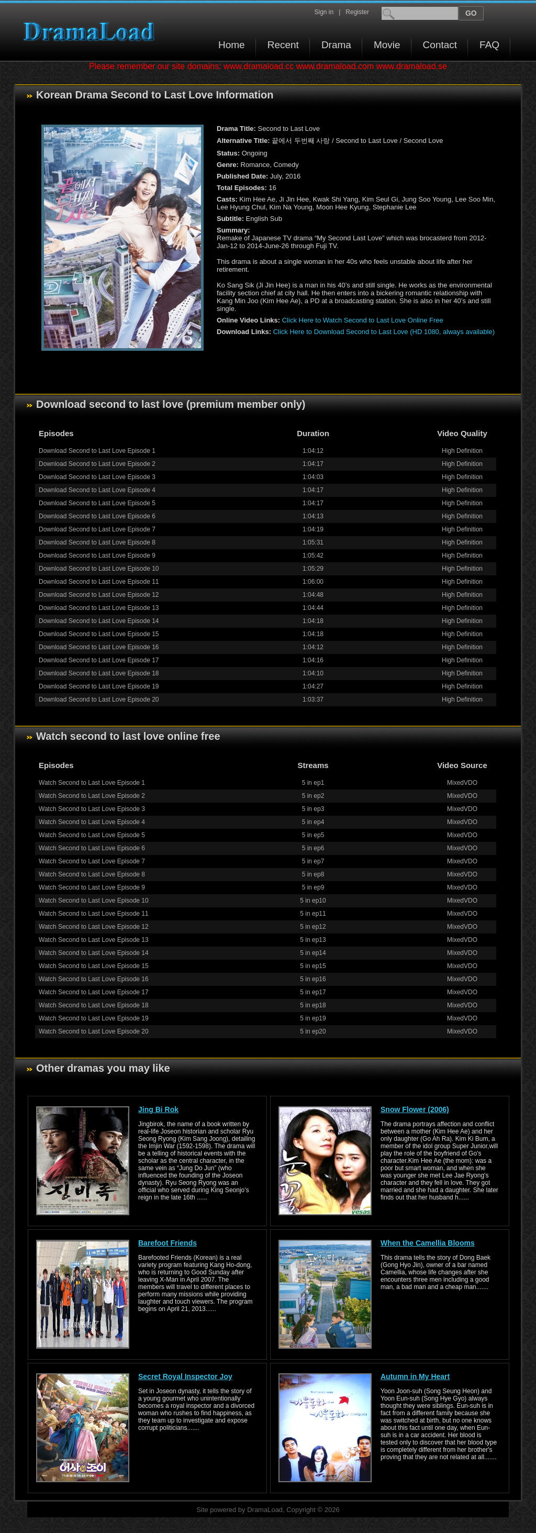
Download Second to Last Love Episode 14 (99, 621)
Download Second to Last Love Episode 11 (99, 581)
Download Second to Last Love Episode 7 (97, 529)
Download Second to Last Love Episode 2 (97, 464)
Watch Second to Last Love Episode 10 (94, 900)
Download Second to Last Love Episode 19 (99, 686)
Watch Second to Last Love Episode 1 (92, 782)
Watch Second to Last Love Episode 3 (92, 809)
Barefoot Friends (167, 1243)
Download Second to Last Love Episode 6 (97, 516)
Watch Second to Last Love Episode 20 (94, 1031)
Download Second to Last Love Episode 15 (99, 634)
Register (357, 12)
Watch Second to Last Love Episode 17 (94, 992)
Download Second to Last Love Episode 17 (99, 660)
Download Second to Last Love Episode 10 (99, 568)
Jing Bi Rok (158, 1109)
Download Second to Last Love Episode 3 (97, 477)
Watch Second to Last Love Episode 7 (92, 861)
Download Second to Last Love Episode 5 (97, 503)
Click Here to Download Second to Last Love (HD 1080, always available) (384, 332)
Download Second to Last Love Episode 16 (99, 647)
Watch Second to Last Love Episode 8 (92, 874)
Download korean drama (91, 32)
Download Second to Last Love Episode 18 (99, 673)
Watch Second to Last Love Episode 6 (92, 848)
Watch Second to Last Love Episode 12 (94, 926)
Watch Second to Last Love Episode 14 (94, 953)
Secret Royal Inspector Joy (185, 1376)
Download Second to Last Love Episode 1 (97, 450)
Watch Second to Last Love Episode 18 (94, 1005)
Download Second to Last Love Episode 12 (99, 594)
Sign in (323, 12)
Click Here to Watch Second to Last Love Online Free (362, 320)
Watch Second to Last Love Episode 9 (92, 887)
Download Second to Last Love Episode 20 (99, 699)
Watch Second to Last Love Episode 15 (94, 966)
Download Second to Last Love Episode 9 (97, 555)
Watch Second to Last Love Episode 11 (94, 913)
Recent (283, 44)
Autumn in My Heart (415, 1376)
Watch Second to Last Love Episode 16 (94, 979)
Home (231, 44)
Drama (336, 44)
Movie (387, 44)
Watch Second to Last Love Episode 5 (92, 835)
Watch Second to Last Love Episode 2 (92, 795)
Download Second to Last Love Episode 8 (97, 542)
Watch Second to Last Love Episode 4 (92, 822)
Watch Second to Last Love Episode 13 (94, 939)
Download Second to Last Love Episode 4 (97, 490)
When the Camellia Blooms (428, 1243)
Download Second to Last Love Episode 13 (99, 608)
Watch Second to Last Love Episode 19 (94, 1018)
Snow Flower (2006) (415, 1109)
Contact (440, 44)
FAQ (489, 44)
